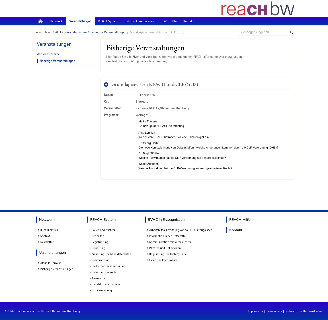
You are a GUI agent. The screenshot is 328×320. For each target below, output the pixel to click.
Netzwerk (47, 219)
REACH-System (103, 219)
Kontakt (45, 236)
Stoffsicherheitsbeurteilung (108, 266)
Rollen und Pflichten (104, 230)
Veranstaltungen (76, 32)
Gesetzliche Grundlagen (106, 284)
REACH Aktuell (49, 230)
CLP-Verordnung (102, 290)
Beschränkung (100, 260)
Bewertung (98, 248)
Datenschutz (274, 311)
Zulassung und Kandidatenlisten (111, 254)
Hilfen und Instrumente (163, 260)
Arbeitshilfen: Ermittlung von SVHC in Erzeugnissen (180, 230)
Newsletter (47, 242)
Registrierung (100, 242)
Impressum (255, 311)
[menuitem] (40, 21)
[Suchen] (291, 32)
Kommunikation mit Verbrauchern (170, 242)
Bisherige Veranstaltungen (108, 32)
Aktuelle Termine (48, 54)
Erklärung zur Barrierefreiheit (304, 311)
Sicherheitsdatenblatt (105, 272)
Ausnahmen (99, 278)
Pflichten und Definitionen (165, 248)
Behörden (98, 236)
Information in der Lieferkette (167, 236)
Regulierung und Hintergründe (168, 254)
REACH (56, 32)
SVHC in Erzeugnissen (166, 219)
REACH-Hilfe (239, 219)
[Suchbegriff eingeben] (263, 32)
